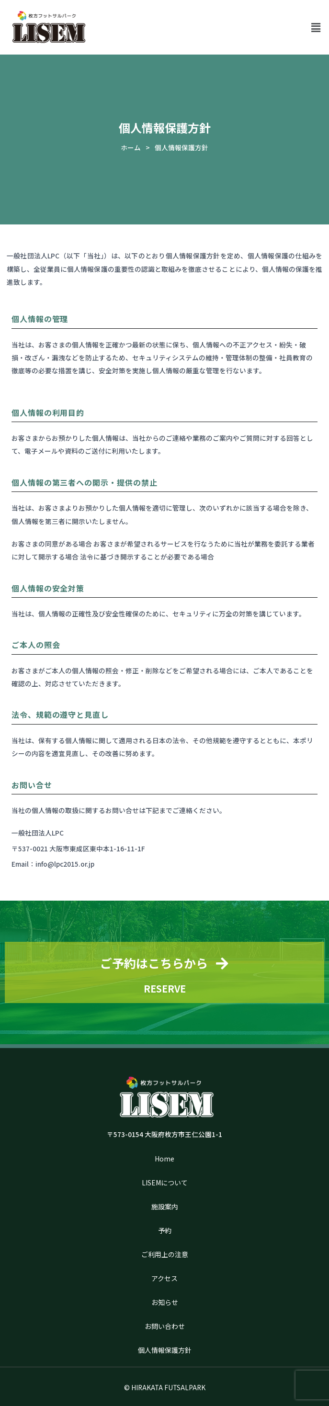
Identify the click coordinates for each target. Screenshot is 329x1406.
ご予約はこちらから (154, 962)
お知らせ (164, 1302)
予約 (164, 1230)
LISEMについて (165, 1182)
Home (164, 1158)
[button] (316, 27)
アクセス (164, 1278)
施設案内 (164, 1206)
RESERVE (165, 988)
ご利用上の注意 (164, 1254)
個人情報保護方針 (165, 1350)
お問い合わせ (165, 1326)
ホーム (131, 147)
